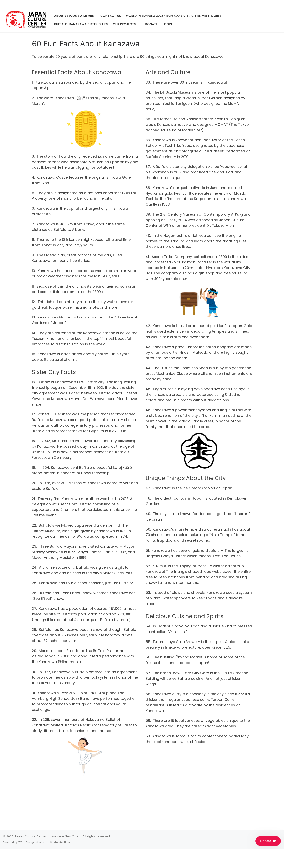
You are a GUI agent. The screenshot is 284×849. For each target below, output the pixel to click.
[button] (268, 841)
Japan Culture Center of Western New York (46, 836)
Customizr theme (61, 842)
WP (20, 842)
